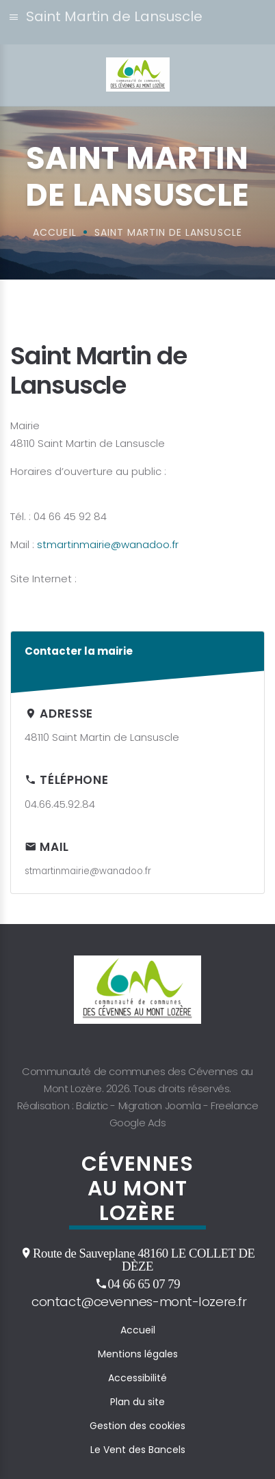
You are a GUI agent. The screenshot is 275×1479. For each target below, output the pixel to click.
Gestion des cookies (137, 1426)
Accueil (137, 1330)
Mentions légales (138, 1354)
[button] (137, 22)
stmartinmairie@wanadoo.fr (108, 544)
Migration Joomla (159, 1105)
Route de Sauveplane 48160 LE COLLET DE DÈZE (144, 1259)
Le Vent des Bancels (137, 1449)
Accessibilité (137, 1378)
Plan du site (137, 1402)
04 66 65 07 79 (143, 1283)
